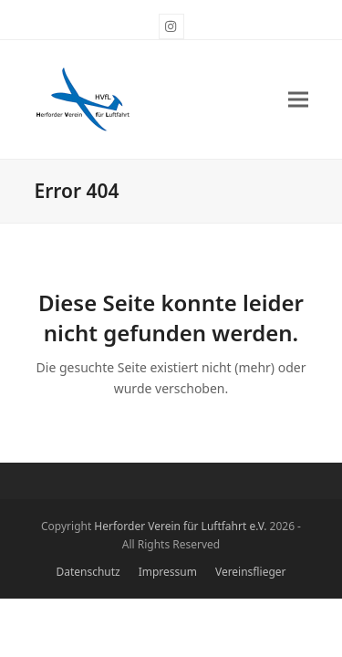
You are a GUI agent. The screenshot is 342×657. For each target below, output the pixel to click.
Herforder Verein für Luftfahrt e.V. (180, 526)
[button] (298, 100)
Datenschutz (88, 571)
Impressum (168, 571)
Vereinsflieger (250, 571)
